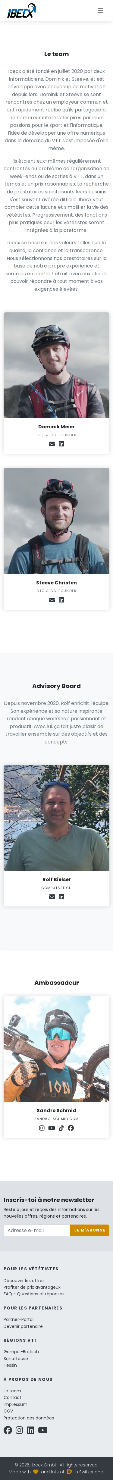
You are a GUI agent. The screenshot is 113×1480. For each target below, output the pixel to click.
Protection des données (29, 1418)
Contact (12, 1397)
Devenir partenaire (23, 1326)
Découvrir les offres (24, 1281)
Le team (12, 1391)
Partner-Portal (18, 1319)
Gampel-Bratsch (21, 1352)
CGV (8, 1411)
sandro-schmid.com (56, 1118)
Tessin (10, 1365)
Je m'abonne (89, 1230)
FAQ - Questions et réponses (34, 1294)
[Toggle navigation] (100, 10)
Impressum (15, 1404)
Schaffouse (16, 1359)
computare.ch (56, 887)
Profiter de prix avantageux (32, 1287)
